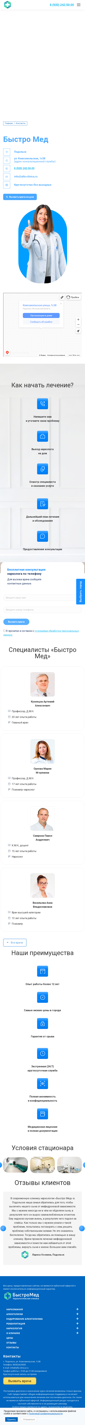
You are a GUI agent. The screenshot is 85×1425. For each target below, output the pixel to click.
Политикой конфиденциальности (46, 1413)
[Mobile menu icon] (78, 5)
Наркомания (14, 1309)
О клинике (13, 1333)
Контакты (12, 1347)
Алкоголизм (14, 1314)
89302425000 (19, 1364)
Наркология (14, 1328)
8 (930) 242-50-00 (62, 4)
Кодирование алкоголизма (24, 1318)
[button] (3, 1228)
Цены (9, 1337)
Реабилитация (15, 1323)
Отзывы (11, 1342)
